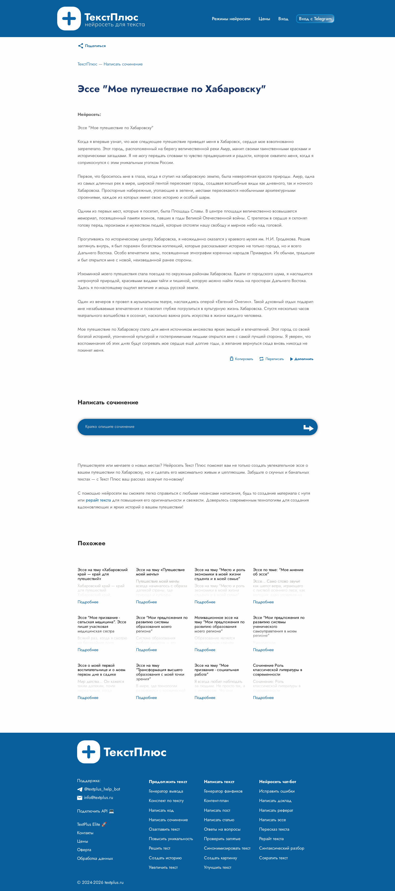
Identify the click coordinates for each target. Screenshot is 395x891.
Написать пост (217, 810)
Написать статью (219, 820)
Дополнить (304, 358)
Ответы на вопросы (222, 829)
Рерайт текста (271, 839)
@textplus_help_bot (102, 789)
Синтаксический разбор (281, 848)
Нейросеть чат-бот (277, 781)
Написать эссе (272, 820)
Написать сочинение (123, 64)
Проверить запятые (222, 839)
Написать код (161, 810)
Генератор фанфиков (223, 791)
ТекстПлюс (87, 64)
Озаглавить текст (164, 829)
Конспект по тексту (166, 800)
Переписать (275, 358)
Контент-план (216, 800)
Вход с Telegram (315, 18)
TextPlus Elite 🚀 (92, 824)
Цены (264, 18)
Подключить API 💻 (95, 811)
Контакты (85, 833)
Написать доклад (275, 800)
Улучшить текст (217, 867)
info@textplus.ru (98, 797)
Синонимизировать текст (227, 848)
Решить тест (159, 848)
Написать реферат (276, 810)
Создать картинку (220, 858)
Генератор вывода (166, 791)
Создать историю (165, 858)
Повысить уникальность (171, 839)
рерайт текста (98, 500)
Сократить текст (273, 858)
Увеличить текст (163, 867)
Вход (283, 18)
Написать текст (219, 781)
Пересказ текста (274, 829)
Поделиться (95, 46)
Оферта (84, 850)
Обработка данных (95, 858)
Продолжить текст (168, 781)
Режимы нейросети (231, 18)
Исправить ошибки (277, 791)
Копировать (244, 358)
